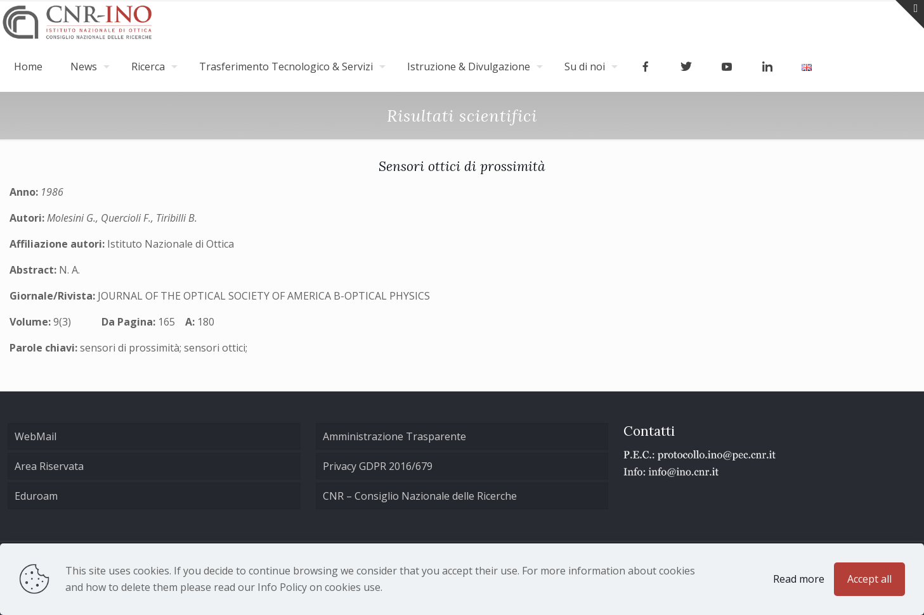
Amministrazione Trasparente (394, 436)
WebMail (35, 436)
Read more (798, 579)
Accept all (869, 579)
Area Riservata (49, 466)
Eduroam (36, 496)
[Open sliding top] (909, 14)
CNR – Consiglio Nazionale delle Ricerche (420, 496)
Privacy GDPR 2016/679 (378, 466)
